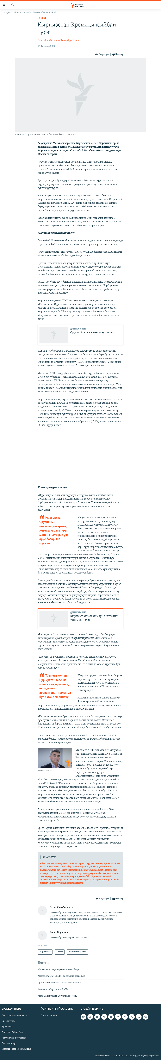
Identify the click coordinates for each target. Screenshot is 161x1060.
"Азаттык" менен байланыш (16, 1049)
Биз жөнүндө (9, 1021)
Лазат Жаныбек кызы (49, 40)
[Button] (102, 54)
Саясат (42, 18)
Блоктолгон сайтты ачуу (14, 1015)
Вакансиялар (9, 1043)
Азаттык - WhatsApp (12, 1032)
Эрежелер (7, 1026)
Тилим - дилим (49, 1015)
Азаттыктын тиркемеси (14, 1038)
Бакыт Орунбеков (69, 40)
